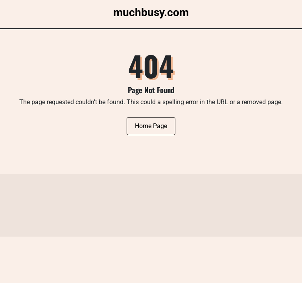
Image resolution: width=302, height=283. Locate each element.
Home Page (151, 126)
